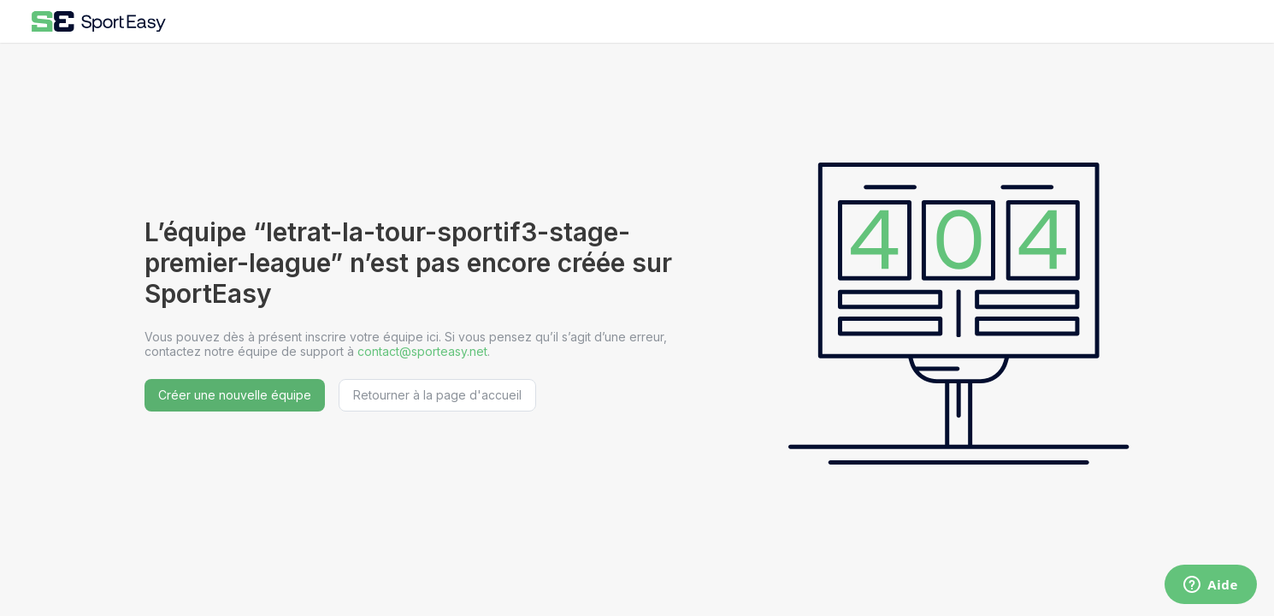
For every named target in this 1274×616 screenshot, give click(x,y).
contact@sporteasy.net (422, 351)
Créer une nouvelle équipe (234, 395)
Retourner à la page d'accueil (437, 395)
